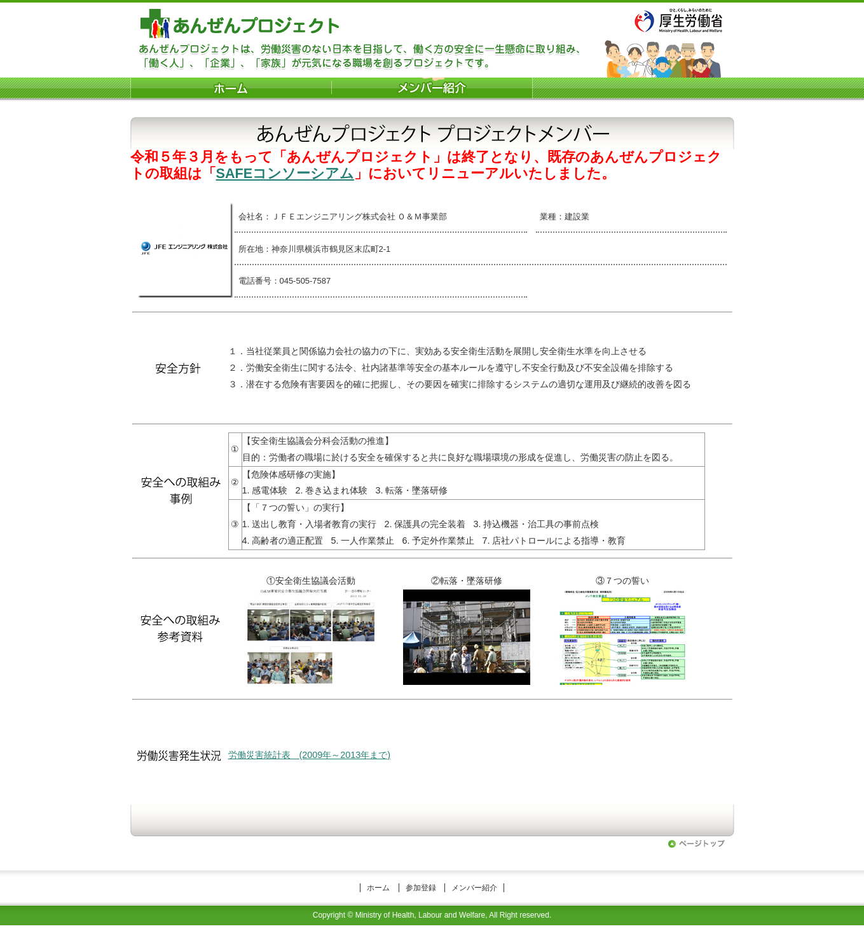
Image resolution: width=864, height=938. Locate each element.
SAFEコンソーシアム (285, 173)
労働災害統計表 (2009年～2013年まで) (309, 755)
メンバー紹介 (474, 887)
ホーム (378, 887)
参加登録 (421, 887)
